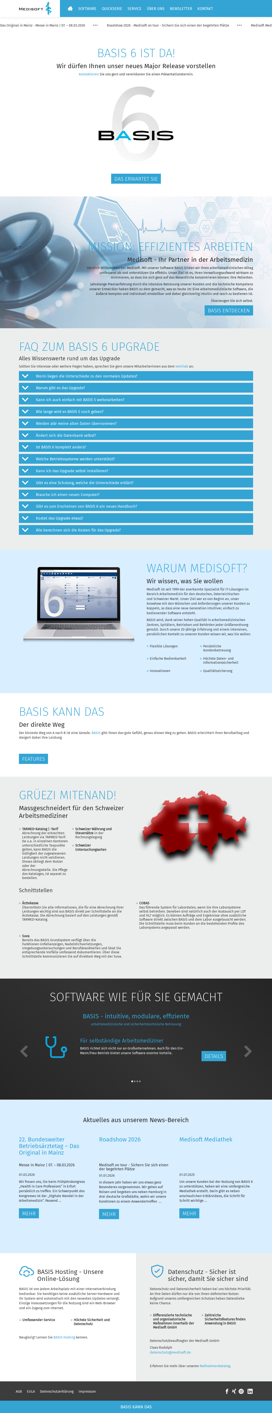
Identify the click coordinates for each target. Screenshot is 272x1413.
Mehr (29, 1213)
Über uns (155, 8)
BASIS (96, 733)
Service (135, 8)
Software (87, 8)
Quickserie (112, 8)
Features (33, 759)
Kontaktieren (89, 74)
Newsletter (181, 8)
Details (214, 1056)
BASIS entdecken (229, 310)
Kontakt (205, 8)
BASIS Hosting (64, 1337)
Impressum (87, 1391)
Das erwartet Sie (136, 179)
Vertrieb (182, 366)
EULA (31, 1391)
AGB (19, 1391)
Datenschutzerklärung (57, 1391)
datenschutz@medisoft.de (170, 1352)
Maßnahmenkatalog (215, 1366)
